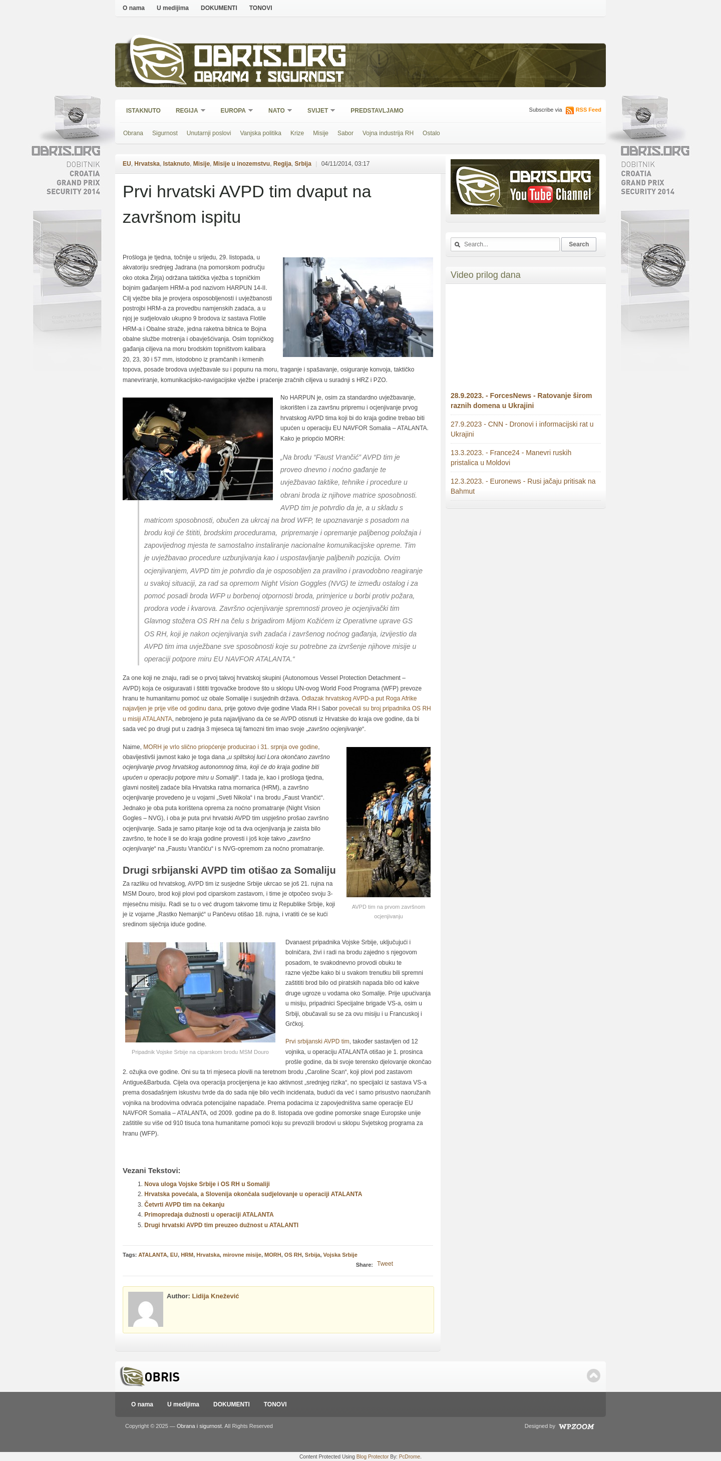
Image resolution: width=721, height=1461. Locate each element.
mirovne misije (242, 1255)
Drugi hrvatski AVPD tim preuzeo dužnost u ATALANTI (221, 1225)
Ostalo (431, 133)
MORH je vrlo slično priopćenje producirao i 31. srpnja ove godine (230, 747)
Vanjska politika (260, 133)
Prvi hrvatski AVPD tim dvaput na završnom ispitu (247, 204)
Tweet (385, 1263)
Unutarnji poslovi (209, 133)
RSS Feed (588, 110)
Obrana (133, 133)
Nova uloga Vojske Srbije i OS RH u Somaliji (207, 1184)
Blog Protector (372, 1456)
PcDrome (409, 1456)
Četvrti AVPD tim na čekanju (184, 1204)
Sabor (345, 133)
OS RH (293, 1255)
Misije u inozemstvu (241, 163)
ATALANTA (152, 1255)
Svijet (318, 111)
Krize (297, 133)
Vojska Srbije (340, 1255)
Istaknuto (143, 110)
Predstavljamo (377, 110)
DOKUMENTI (219, 8)
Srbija (302, 163)
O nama (134, 8)
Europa (233, 111)
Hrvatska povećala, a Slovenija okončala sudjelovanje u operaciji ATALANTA (253, 1194)
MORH (272, 1255)
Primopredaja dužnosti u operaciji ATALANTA (208, 1214)
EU (127, 163)
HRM (187, 1255)
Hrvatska (147, 163)
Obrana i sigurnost (268, 78)
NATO (277, 111)
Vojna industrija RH (388, 133)
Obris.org (270, 59)
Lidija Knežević (215, 1296)
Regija (187, 111)
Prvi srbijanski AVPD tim (317, 1041)
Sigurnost (165, 133)
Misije (320, 133)
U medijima (173, 8)
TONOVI (260, 8)
